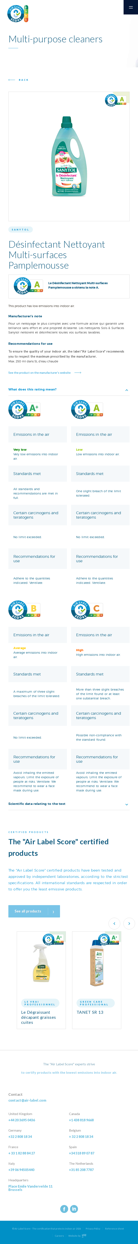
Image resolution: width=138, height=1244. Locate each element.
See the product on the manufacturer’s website (39, 372)
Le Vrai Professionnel (40, 1003)
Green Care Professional (94, 1003)
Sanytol (20, 229)
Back (24, 79)
